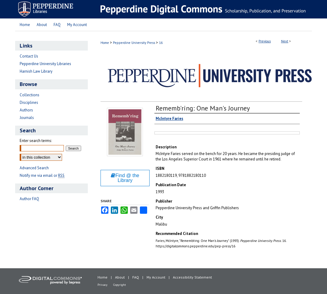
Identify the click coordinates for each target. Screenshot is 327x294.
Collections (29, 94)
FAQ (135, 277)
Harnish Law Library (36, 71)
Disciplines (29, 102)
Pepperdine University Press (134, 43)
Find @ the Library (125, 178)
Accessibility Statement (192, 277)
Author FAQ (29, 198)
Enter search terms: (36, 140)
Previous (265, 41)
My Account (156, 277)
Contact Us (29, 56)
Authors (26, 110)
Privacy (102, 285)
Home (105, 43)
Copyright (119, 285)
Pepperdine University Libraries (45, 63)
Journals (27, 117)
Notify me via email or (42, 175)
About (120, 277)
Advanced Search (34, 167)
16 (161, 43)
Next (284, 41)
